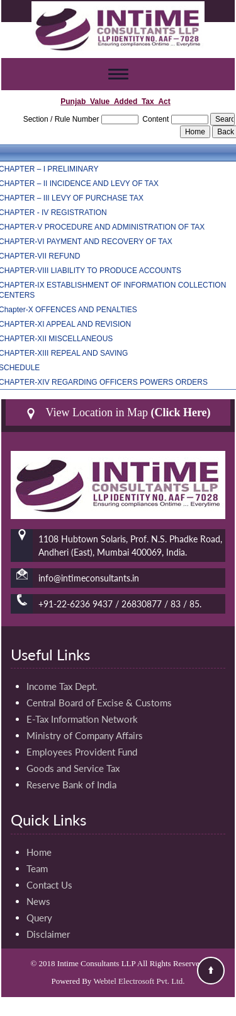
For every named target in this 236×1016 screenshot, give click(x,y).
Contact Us (49, 884)
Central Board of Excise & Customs (99, 702)
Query (39, 917)
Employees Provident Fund (81, 751)
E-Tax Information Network (82, 719)
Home (39, 852)
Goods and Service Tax (73, 768)
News (38, 901)
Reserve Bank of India (71, 784)
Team (37, 868)
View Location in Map (117, 412)
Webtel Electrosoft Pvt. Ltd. (138, 981)
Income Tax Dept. (62, 686)
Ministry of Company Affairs (84, 735)
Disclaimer (48, 934)
